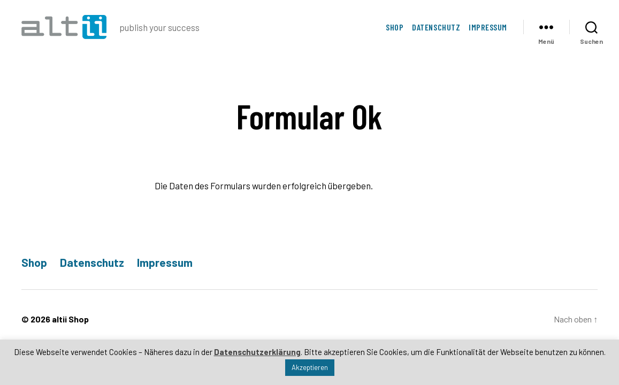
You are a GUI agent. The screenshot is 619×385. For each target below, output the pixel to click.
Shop (394, 27)
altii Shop (70, 319)
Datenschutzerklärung (257, 352)
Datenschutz (436, 27)
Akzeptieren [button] (310, 367)
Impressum (488, 27)
